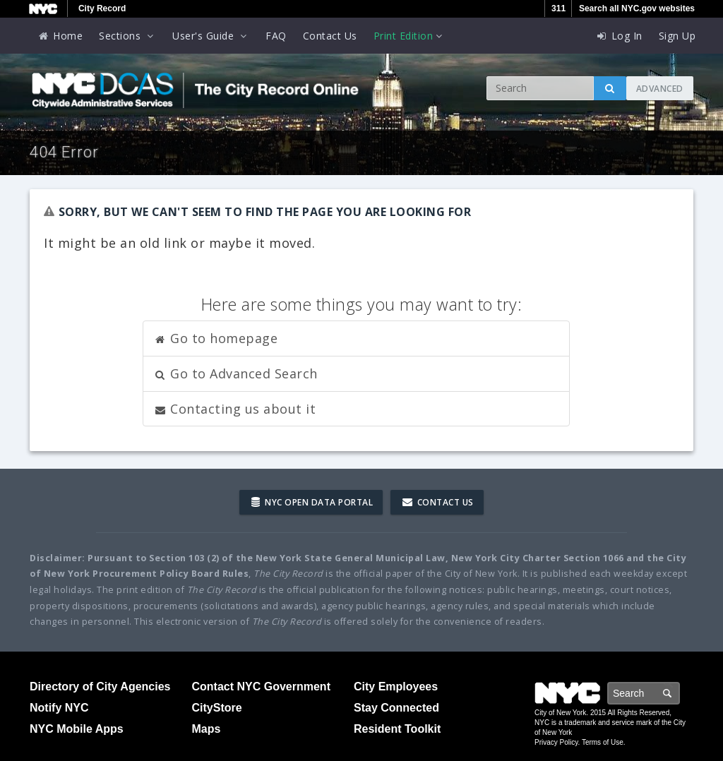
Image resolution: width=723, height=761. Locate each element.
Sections (127, 35)
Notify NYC (59, 708)
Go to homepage (216, 338)
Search (679, 693)
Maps (206, 729)
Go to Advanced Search (236, 373)
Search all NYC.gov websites (637, 8)
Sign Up (677, 35)
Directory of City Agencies (100, 687)
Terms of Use (602, 742)
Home (60, 35)
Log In (619, 35)
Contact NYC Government (261, 687)
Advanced (659, 89)
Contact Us (330, 35)
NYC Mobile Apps (77, 729)
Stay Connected (396, 708)
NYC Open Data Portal (312, 502)
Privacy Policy (556, 742)
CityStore (217, 708)
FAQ (276, 35)
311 (558, 8)
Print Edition (410, 35)
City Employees (396, 687)
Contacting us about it (235, 408)
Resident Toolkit (397, 729)
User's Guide (210, 35)
